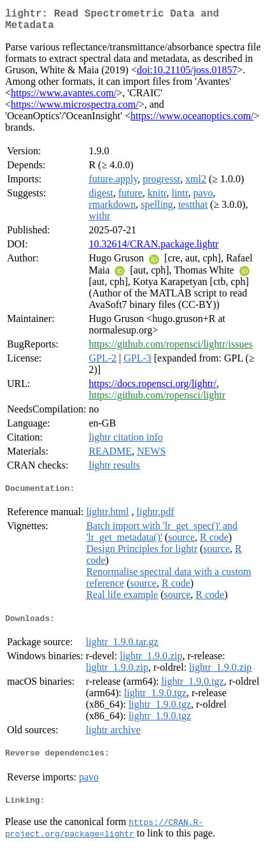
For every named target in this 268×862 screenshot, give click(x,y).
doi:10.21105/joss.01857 (187, 74)
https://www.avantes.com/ (63, 97)
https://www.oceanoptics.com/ (192, 120)
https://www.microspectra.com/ (75, 109)
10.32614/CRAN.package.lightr (153, 249)
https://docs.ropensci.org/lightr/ (152, 388)
